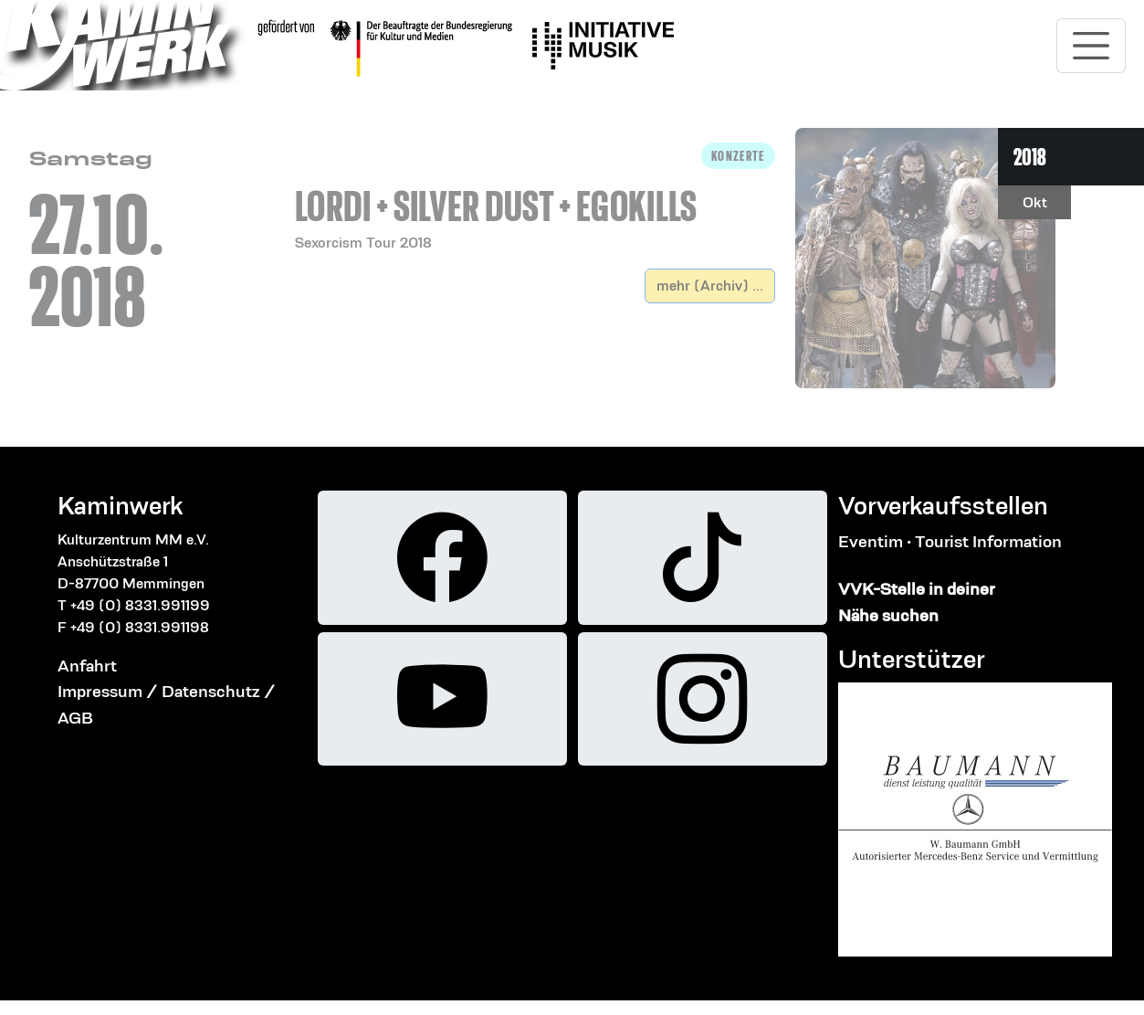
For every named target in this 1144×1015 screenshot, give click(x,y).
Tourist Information (988, 541)
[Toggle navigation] (1091, 45)
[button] (535, 198)
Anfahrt (87, 665)
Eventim (870, 541)
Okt (1035, 202)
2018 (1029, 156)
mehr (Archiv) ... (709, 285)
